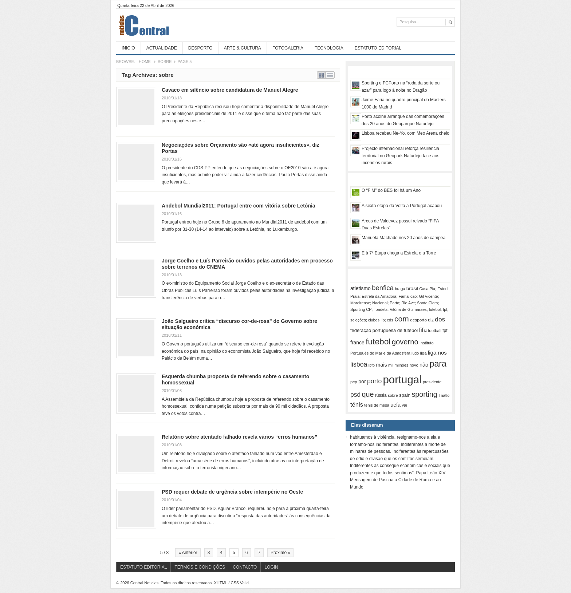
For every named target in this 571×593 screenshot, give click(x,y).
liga (423, 353)
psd (355, 394)
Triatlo (443, 395)
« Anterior (187, 552)
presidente (432, 382)
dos (440, 319)
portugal (402, 379)
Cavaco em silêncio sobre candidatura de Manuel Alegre (230, 90)
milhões (401, 365)
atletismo (360, 288)
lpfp (372, 365)
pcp (353, 382)
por (362, 381)
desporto (418, 319)
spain (404, 395)
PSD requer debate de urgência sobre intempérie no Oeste (232, 492)
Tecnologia (329, 48)
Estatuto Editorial (378, 48)
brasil (412, 288)
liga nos (437, 352)
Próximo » (280, 552)
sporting (424, 394)
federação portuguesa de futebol (384, 330)
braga (400, 288)
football (434, 330)
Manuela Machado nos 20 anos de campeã (403, 237)
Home (145, 61)
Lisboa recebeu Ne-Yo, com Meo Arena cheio (405, 133)
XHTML (220, 583)
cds (390, 320)
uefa (395, 405)
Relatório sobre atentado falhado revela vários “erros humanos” (239, 437)
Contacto (245, 567)
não (424, 365)
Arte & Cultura (242, 48)
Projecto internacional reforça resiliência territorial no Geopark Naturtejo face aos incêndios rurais (400, 155)
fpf (444, 330)
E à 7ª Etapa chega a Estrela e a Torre (399, 253)
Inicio (128, 48)
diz (431, 320)
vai (404, 405)
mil (390, 365)
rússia (381, 395)
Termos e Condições (199, 567)
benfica (383, 288)
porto (374, 381)
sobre (393, 395)
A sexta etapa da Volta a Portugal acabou (402, 205)
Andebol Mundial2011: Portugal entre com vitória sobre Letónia (238, 206)
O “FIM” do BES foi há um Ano (391, 190)
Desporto (200, 48)
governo (405, 342)
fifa (423, 330)
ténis (356, 404)
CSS (235, 583)
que (368, 394)
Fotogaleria (287, 48)
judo (415, 353)
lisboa (358, 364)
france (357, 342)
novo (414, 365)
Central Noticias (170, 25)
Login (271, 567)
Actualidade (161, 48)
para (437, 363)
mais (381, 365)
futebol (378, 341)
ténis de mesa (376, 405)
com (401, 319)
